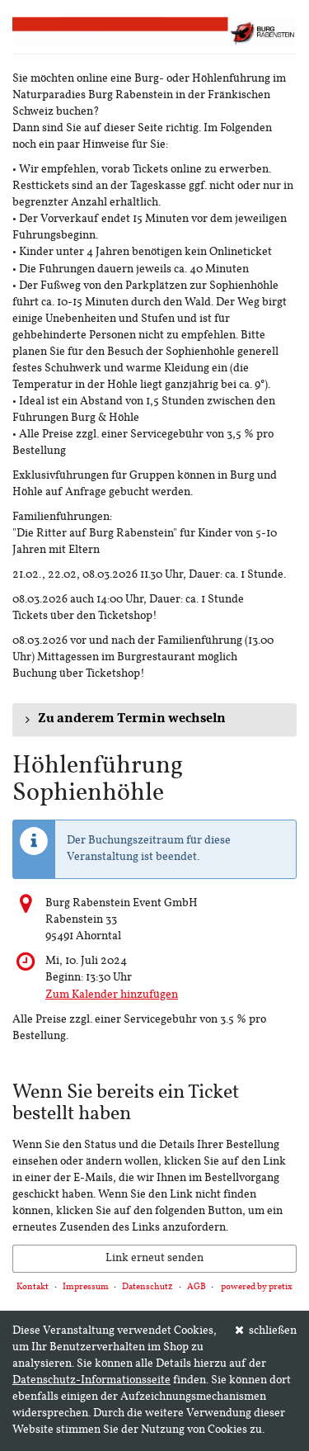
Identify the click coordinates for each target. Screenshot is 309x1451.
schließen (266, 1330)
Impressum (86, 1287)
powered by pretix (257, 1287)
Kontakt (32, 1287)
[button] (154, 719)
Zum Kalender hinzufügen (111, 995)
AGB (196, 1287)
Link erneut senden (154, 1258)
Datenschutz (147, 1287)
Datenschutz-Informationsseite (91, 1380)
